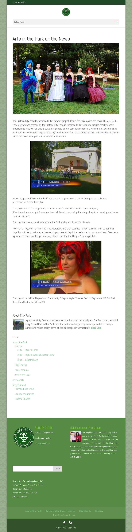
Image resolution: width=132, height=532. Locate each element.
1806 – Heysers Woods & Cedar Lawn (35, 354)
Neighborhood (19, 385)
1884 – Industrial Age (27, 360)
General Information (24, 394)
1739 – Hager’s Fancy (27, 349)
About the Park (20, 342)
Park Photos (21, 365)
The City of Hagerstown (44, 432)
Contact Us (18, 380)
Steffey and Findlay (43, 438)
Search (57, 468)
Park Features (22, 370)
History (18, 346)
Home (15, 337)
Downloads (85, 511)
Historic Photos (22, 399)
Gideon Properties (42, 443)
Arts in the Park (22, 375)
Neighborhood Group (24, 388)
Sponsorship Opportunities (60, 511)
